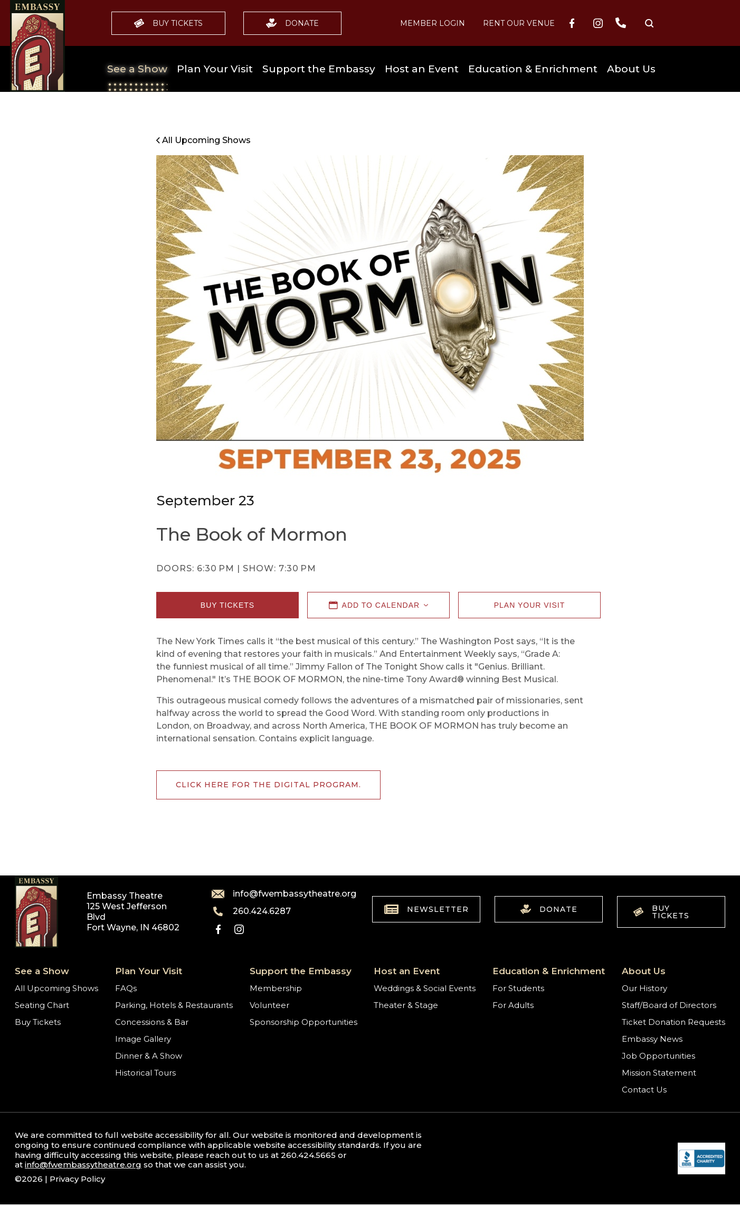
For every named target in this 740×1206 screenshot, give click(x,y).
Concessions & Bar (151, 1022)
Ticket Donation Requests (673, 1022)
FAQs (126, 988)
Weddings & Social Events (425, 988)
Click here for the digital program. (268, 784)
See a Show (137, 69)
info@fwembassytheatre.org (278, 894)
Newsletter (426, 909)
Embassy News (652, 1039)
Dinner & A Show (148, 1056)
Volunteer (269, 1005)
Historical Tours (145, 1073)
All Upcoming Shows (56, 988)
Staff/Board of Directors (669, 1005)
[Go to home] (37, 46)
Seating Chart (42, 1005)
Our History (644, 988)
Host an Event (422, 69)
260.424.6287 (251, 911)
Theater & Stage (406, 1005)
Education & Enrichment (532, 69)
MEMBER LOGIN (432, 23)
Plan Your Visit (215, 69)
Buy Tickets (168, 23)
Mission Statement (659, 1073)
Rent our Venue (519, 23)
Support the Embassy (318, 69)
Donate (292, 23)
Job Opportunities (658, 1056)
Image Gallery (143, 1039)
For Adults (513, 1005)
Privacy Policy (77, 1179)
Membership (276, 988)
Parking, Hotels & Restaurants (174, 1005)
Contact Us (644, 1090)
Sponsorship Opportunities (303, 1022)
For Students (518, 988)
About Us (631, 69)
